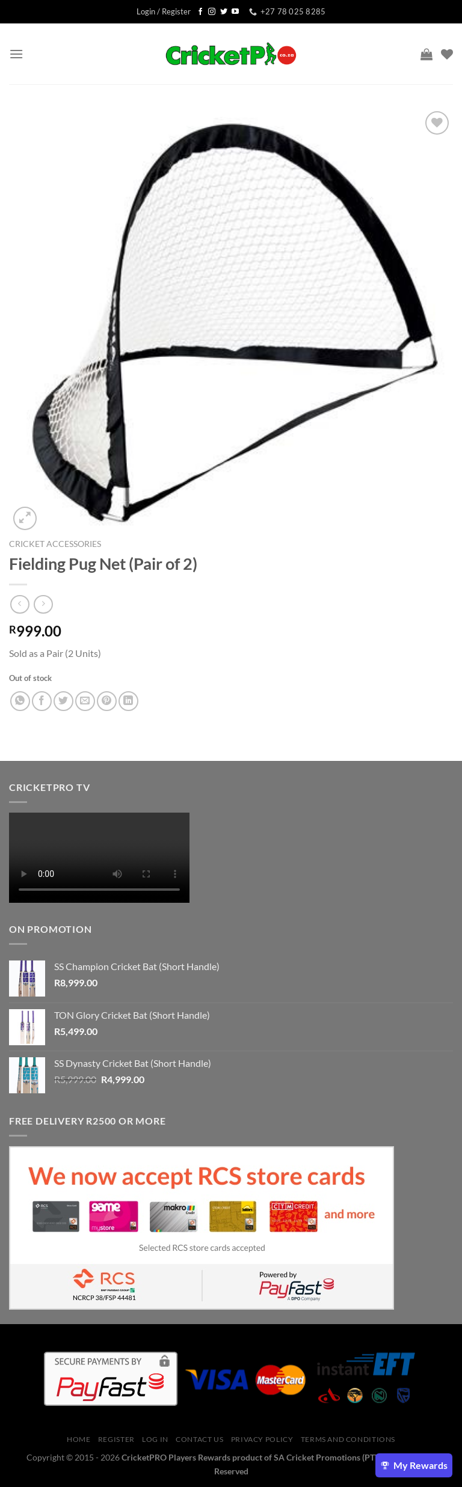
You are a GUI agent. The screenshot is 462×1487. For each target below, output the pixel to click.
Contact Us (199, 1439)
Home (78, 1439)
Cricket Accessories (55, 544)
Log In (155, 1439)
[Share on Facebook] (42, 701)
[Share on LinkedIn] (128, 701)
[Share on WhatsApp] (20, 701)
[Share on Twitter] (63, 701)
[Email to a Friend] (85, 701)
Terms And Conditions (348, 1439)
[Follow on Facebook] (200, 12)
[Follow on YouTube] (235, 12)
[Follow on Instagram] (211, 12)
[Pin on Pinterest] (107, 701)
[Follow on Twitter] (223, 12)
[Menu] (16, 54)
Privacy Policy (262, 1439)
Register (116, 1439)
